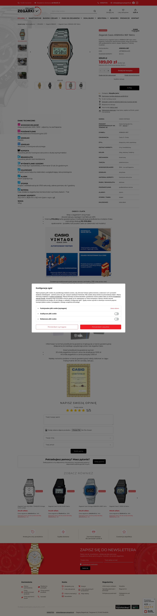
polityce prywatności (56, 296)
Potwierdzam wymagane (57, 327)
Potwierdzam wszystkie (100, 327)
